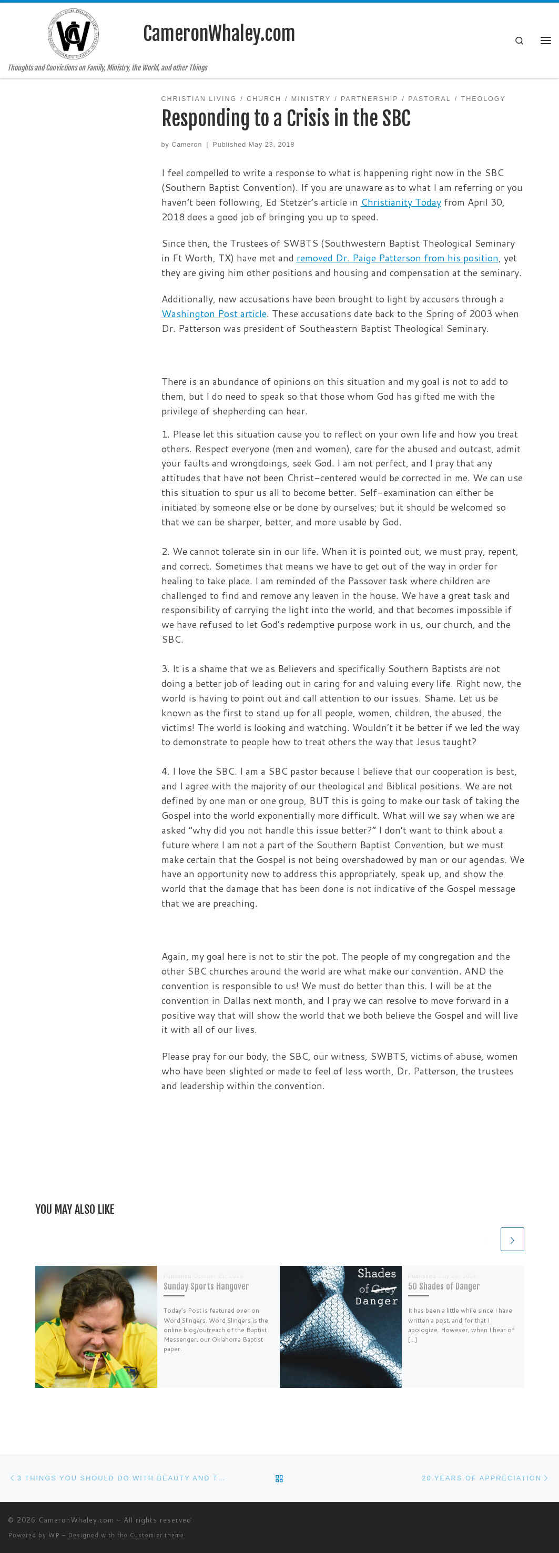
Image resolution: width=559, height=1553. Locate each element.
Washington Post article (214, 313)
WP (54, 1535)
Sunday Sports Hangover (206, 1286)
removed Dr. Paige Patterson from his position (398, 258)
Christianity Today (401, 202)
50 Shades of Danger (444, 1286)
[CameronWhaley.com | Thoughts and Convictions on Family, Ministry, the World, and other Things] (73, 33)
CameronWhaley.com (76, 1520)
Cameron (186, 144)
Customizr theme (157, 1535)
